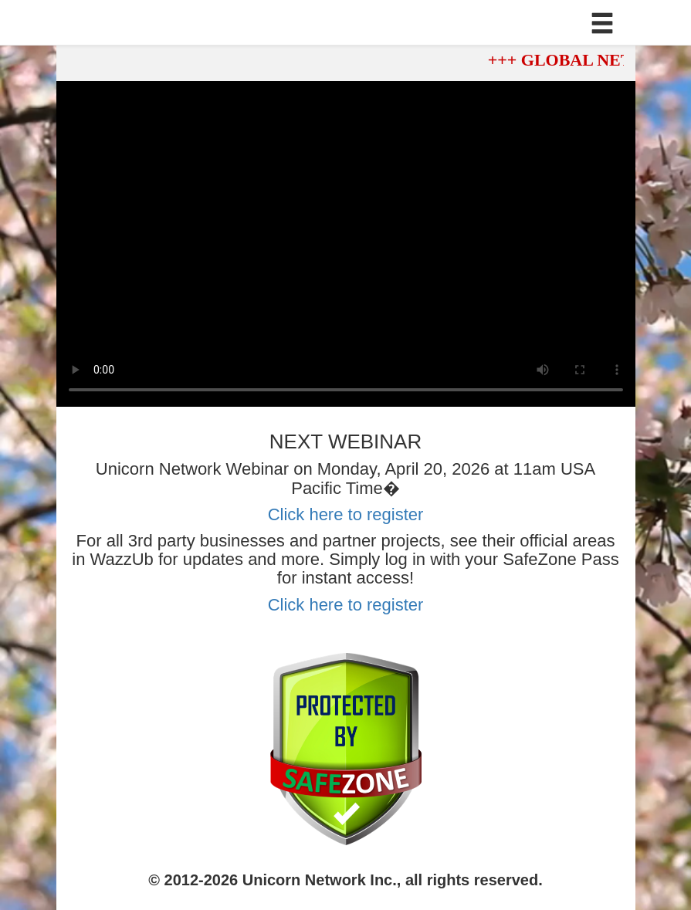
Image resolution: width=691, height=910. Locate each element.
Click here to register (346, 514)
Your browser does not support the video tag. (345, 244)
